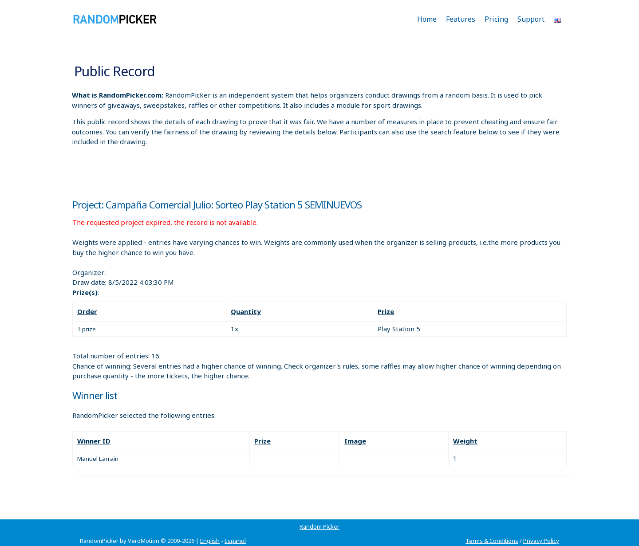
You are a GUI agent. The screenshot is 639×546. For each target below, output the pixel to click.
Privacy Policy (541, 541)
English (210, 541)
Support (530, 19)
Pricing (496, 19)
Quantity (246, 311)
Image (355, 440)
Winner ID (93, 440)
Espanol (235, 541)
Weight (465, 440)
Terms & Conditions (491, 541)
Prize (386, 311)
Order (87, 311)
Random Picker (319, 526)
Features (460, 19)
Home (427, 19)
